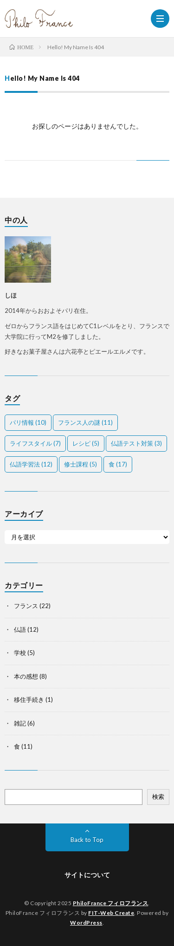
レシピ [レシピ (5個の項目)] (85, 443)
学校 (20, 652)
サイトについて (87, 875)
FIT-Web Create (111, 912)
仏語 (20, 629)
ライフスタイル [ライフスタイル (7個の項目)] (35, 443)
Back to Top (87, 839)
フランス (26, 605)
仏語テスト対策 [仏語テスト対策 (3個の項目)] (136, 443)
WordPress (86, 922)
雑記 (20, 723)
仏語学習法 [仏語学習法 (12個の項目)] (31, 464)
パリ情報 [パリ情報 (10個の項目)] (28, 422)
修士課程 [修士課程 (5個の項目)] (80, 464)
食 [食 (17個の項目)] (118, 464)
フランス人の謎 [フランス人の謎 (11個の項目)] (85, 422)
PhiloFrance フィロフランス (110, 903)
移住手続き (29, 699)
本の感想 (26, 676)
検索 (158, 796)
